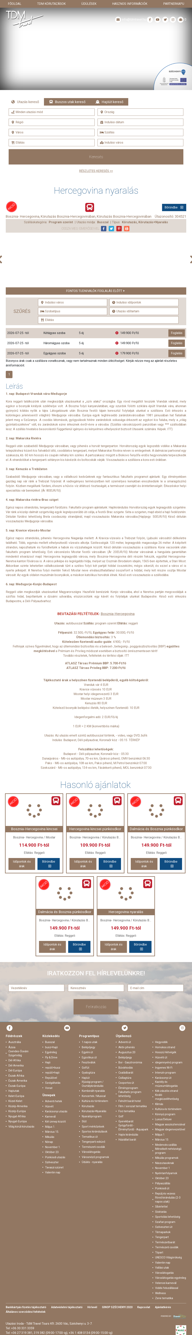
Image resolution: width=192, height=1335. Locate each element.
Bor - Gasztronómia (130, 1062)
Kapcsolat (143, 1307)
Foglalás (176, 333)
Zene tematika (164, 1298)
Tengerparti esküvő (93, 1141)
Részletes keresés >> (96, 171)
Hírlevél (92, 1307)
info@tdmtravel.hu (130, 20)
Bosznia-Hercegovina (118, 614)
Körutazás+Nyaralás (94, 1111)
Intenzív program (165, 1072)
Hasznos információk (129, 4)
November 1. (52, 1147)
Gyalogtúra (88, 1072)
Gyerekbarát (125, 1121)
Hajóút (86, 1077)
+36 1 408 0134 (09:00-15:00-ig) (91, 1333)
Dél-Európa (15, 1070)
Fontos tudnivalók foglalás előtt (94, 291)
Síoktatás (161, 1211)
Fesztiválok (88, 1062)
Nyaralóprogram (92, 1116)
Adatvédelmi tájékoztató (67, 1307)
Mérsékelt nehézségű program (168, 1150)
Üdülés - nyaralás (92, 1162)
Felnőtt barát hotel (129, 1101)
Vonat (48, 1087)
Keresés (96, 157)
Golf (120, 1116)
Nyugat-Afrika (17, 1116)
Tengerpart (162, 1237)
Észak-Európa (16, 1085)
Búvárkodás (125, 1067)
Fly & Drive (51, 1057)
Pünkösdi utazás (55, 1157)
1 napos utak (89, 1042)
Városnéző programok (95, 1157)
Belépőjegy (88, 1047)
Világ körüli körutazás (21, 1126)
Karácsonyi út (163, 1077)
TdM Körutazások (51, 4)
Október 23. (52, 1152)
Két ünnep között (55, 1121)
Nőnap (49, 1141)
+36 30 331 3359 (22, 1328)
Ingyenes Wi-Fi (163, 1067)
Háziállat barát (127, 1139)
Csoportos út (126, 1082)
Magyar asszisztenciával (170, 1124)
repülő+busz (52, 1067)
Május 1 (160, 1134)
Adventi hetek (53, 1101)
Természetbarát (165, 1242)
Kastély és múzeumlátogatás (166, 1083)
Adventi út (124, 1042)
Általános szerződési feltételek (26, 1311)
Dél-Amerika (16, 1065)
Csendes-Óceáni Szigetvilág (18, 1053)
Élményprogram (128, 1087)
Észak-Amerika (17, 1080)
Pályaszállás (162, 1183)
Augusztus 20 (126, 1052)
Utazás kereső (28, 102)
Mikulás (49, 1136)
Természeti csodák (93, 1146)
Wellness (160, 1293)
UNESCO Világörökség (168, 1257)
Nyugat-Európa (17, 1121)
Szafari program (165, 1221)
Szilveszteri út (163, 1226)
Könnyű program (165, 1114)
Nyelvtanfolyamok (166, 1173)
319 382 (39, 1333)
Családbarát (125, 1072)
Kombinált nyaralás (93, 1090)
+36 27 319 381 (21, 1333)
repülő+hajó (52, 1072)
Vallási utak (162, 1267)
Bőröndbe (171, 207)
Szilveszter (52, 1162)
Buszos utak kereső (70, 102)
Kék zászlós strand (166, 1090)
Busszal (50, 1042)
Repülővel (51, 1077)
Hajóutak (13, 1090)
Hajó (47, 1062)
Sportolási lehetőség (167, 1216)
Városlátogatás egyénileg (170, 1277)
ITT (169, 429)
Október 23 (162, 1178)
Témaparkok (162, 1232)
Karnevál (50, 1116)
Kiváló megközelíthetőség (167, 1096)
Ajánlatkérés (163, 1307)
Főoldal (14, 4)
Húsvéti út (161, 1057)
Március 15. (52, 1131)
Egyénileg (51, 1052)
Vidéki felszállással (166, 1288)
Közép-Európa (17, 1111)
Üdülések (88, 4)
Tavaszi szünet (54, 1167)
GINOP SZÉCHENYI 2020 (117, 1307)
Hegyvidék (161, 1042)
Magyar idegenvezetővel (170, 1129)
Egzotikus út (89, 1057)
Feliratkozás (96, 1006)
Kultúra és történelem (95, 1101)
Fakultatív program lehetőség (129, 1094)
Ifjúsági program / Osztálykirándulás (92, 1083)
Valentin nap (52, 1172)
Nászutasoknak (164, 1163)
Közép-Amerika (17, 1106)
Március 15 (161, 1139)
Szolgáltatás (52, 1082)
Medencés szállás (166, 1144)
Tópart (159, 1252)
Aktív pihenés (126, 1047)
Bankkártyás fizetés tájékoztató (26, 1307)
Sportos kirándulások (94, 1131)
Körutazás (88, 1106)
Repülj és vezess (165, 1193)
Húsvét (49, 1106)
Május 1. (50, 1126)
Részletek (96, 55)
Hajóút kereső (112, 102)
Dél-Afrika (14, 1060)
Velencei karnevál (165, 1283)
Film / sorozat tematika (132, 1106)
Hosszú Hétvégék (165, 1052)
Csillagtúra (124, 1077)
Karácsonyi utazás (56, 1111)
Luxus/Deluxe (163, 1119)
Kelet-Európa (16, 1096)
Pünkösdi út (162, 1188)
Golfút (85, 1067)
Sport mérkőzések (93, 1126)
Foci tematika (126, 1111)
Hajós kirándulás (128, 1134)
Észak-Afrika (16, 1075)
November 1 (162, 1168)
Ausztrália (14, 1042)
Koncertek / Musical (94, 1096)
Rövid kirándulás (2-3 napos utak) (167, 1199)
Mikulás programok (166, 1157)
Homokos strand (165, 1047)
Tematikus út (90, 1136)
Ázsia (11, 1047)
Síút (84, 1121)
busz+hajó (51, 1047)
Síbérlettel (161, 1206)
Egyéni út (87, 1052)
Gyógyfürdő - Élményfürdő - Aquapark (133, 1127)
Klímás (159, 1104)
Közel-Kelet (15, 1101)
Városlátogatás (91, 1151)
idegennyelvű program (168, 1062)
